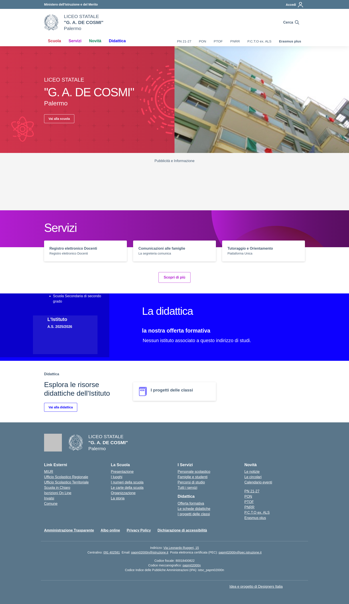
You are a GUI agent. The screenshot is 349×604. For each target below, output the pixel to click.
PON (202, 41)
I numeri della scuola (127, 482)
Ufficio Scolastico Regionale (66, 477)
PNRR (235, 41)
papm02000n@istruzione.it (149, 552)
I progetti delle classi (194, 514)
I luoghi (116, 477)
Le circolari (253, 477)
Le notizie (252, 472)
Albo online (110, 530)
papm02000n (192, 565)
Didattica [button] (117, 41)
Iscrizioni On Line (57, 493)
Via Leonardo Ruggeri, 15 (181, 548)
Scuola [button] (54, 41)
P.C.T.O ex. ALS (260, 41)
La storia (117, 498)
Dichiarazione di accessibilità (182, 530)
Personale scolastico (194, 472)
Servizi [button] (75, 41)
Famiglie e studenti (192, 477)
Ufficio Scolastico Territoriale (66, 482)
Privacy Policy (139, 530)
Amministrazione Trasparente (69, 530)
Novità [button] (95, 41)
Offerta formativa (191, 503)
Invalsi (49, 498)
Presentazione (122, 472)
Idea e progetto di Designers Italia (256, 586)
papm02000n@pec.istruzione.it (240, 552)
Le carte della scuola (127, 488)
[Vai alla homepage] (51, 22)
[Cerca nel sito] (291, 22)
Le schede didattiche (194, 509)
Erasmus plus (290, 41)
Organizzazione (123, 493)
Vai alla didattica (61, 407)
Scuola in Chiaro (57, 488)
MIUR (48, 472)
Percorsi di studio (191, 482)
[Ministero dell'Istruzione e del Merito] (71, 4)
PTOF (218, 41)
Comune (50, 504)
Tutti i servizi (187, 488)
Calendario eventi (258, 482)
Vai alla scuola (59, 118)
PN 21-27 (184, 41)
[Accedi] (294, 4)
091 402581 (111, 552)
